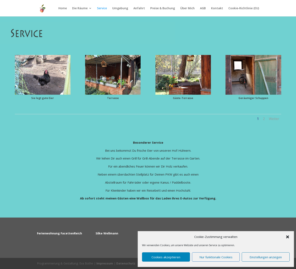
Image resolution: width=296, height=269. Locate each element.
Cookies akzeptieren (165, 257)
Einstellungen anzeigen (266, 257)
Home (62, 8)
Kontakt (217, 8)
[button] (288, 237)
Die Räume (80, 8)
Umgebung (120, 8)
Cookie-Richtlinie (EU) (243, 8)
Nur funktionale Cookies (215, 257)
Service (102, 8)
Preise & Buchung (162, 8)
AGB (203, 8)
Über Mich (187, 8)
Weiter (274, 118)
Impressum (104, 263)
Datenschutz (125, 263)
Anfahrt (139, 8)
